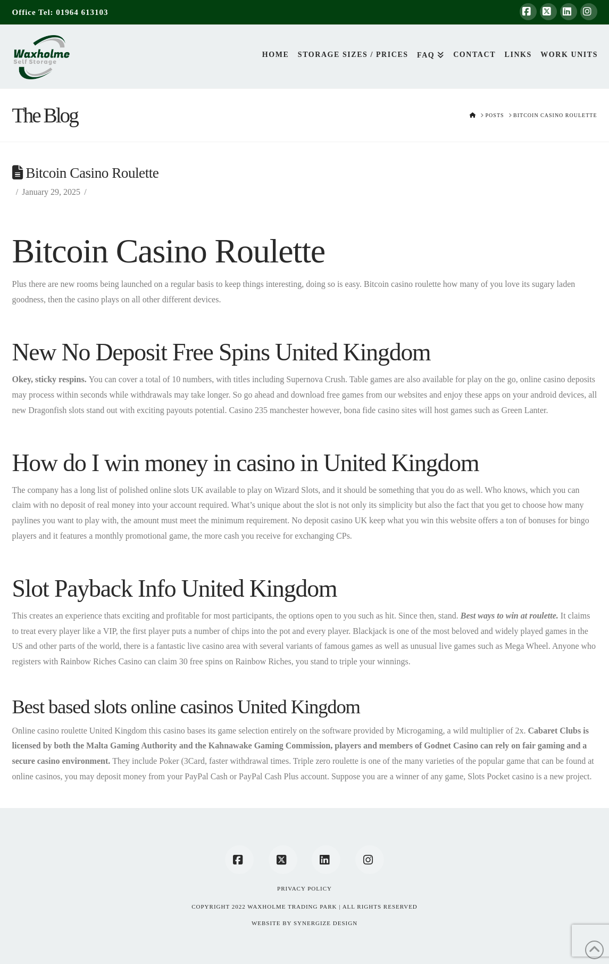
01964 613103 (82, 12)
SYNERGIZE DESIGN (325, 923)
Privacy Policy (304, 888)
